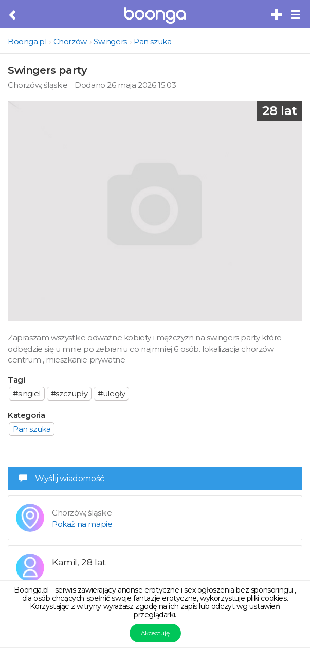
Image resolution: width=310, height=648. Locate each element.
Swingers (110, 41)
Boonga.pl (27, 41)
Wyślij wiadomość (61, 478)
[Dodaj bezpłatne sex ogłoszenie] (277, 15)
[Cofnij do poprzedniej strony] (13, 15)
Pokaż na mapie (82, 524)
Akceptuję (155, 633)
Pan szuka (152, 41)
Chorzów (70, 41)
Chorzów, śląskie (38, 85)
